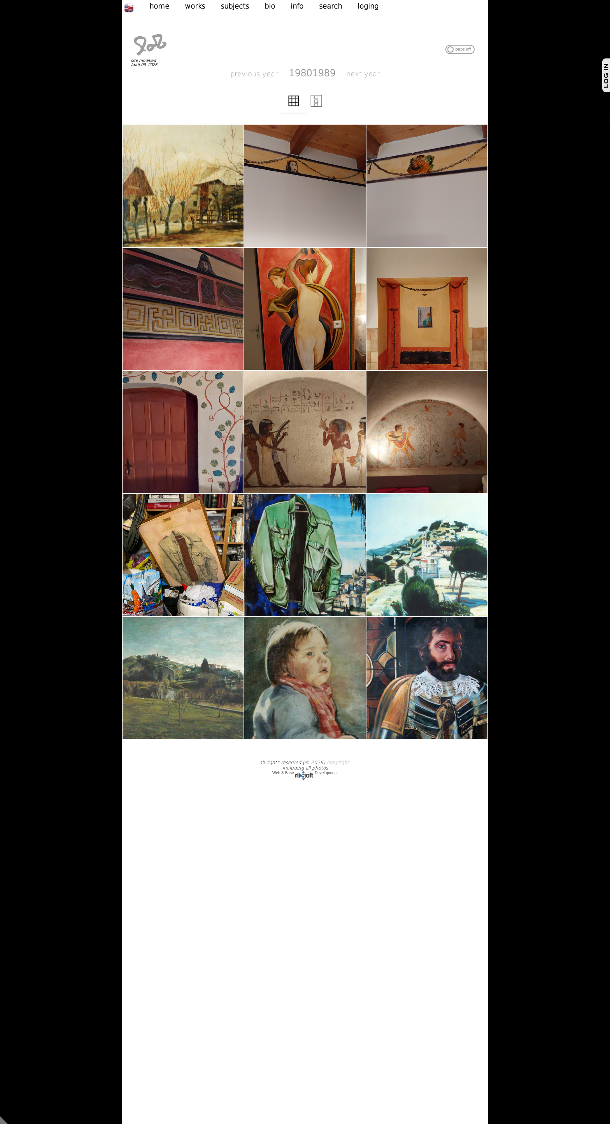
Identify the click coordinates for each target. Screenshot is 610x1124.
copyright (338, 762)
